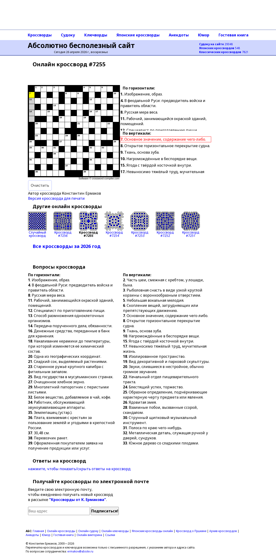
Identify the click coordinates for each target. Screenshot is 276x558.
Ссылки (110, 535)
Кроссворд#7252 (165, 224)
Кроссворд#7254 (114, 224)
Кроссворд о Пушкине (191, 531)
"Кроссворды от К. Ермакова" (77, 499)
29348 (216, 44)
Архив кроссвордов (223, 531)
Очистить (40, 185)
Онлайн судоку (88, 531)
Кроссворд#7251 (190, 224)
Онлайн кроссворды (61, 531)
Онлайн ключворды (115, 531)
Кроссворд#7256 (62, 224)
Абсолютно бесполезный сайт (81, 45)
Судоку (68, 35)
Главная (38, 531)
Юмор (203, 35)
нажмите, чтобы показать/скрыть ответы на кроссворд (79, 468)
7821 (223, 52)
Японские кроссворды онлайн (152, 531)
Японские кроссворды (138, 35)
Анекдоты (179, 35)
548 (219, 48)
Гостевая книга (233, 35)
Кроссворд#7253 (139, 224)
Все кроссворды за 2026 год (67, 246)
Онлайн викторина (89, 535)
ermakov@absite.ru (80, 551)
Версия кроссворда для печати (56, 198)
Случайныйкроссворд (37, 224)
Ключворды (95, 35)
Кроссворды (40, 35)
